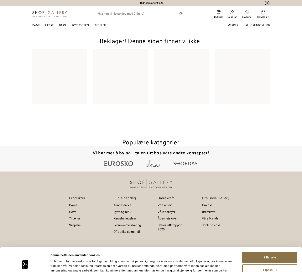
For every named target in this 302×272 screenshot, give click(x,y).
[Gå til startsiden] (49, 13)
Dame (36, 25)
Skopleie (100, 25)
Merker (233, 25)
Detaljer (55, 264)
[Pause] (266, 3)
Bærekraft (208, 212)
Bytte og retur (122, 212)
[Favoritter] (247, 14)
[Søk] (181, 13)
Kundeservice (122, 205)
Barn (62, 25)
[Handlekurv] (263, 14)
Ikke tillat (270, 261)
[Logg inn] (232, 14)
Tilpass (270, 248)
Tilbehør (74, 218)
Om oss (207, 205)
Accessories (80, 25)
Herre (49, 25)
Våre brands (210, 218)
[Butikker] (218, 14)
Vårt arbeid (165, 205)
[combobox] (137, 14)
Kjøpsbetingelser (124, 218)
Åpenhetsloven (168, 218)
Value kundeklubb (257, 25)
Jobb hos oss (211, 225)
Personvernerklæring (127, 225)
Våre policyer (166, 212)
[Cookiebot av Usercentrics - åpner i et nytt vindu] (25, 264)
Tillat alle (270, 236)
